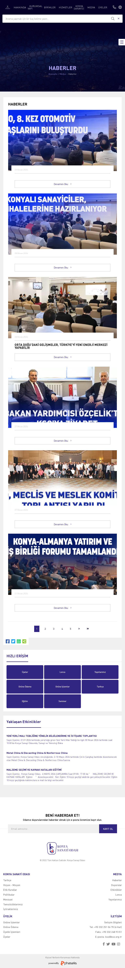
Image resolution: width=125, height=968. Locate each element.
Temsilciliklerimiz (13, 904)
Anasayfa (53, 74)
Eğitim (25, 701)
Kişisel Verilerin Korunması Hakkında (62, 957)
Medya (63, 74)
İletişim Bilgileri (113, 922)
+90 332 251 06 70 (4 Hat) (108, 927)
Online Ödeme (25, 686)
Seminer (62, 701)
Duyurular (116, 885)
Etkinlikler (116, 889)
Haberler (72, 74)
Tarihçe (100, 686)
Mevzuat (8, 899)
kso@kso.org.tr (113, 936)
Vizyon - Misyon (11, 885)
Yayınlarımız (100, 672)
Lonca (62, 672)
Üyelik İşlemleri (11, 931)
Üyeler (25, 672)
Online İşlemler (63, 686)
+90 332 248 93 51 (112, 931)
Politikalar (8, 894)
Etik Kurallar (10, 889)
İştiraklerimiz (10, 909)
